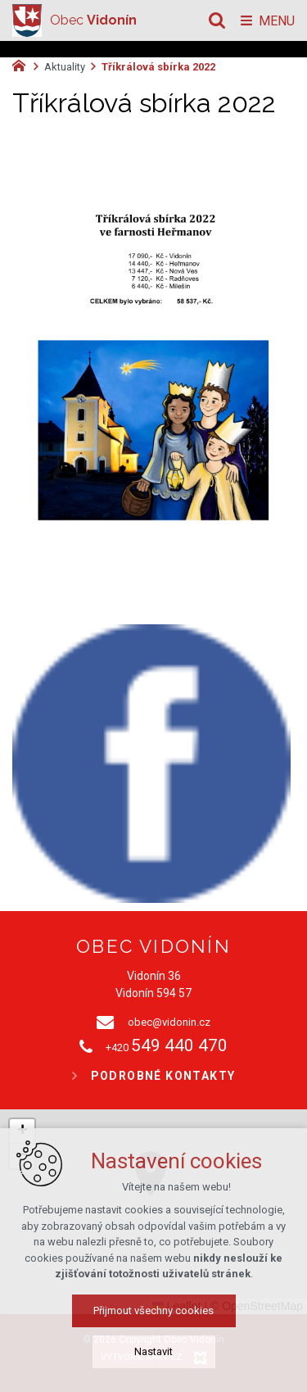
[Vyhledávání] (217, 20)
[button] (186, 1195)
